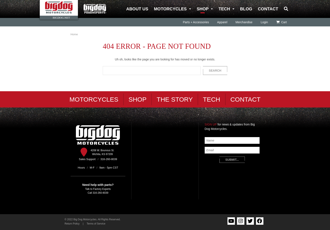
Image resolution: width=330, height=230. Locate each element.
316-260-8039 (100, 192)
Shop (202, 9)
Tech (224, 9)
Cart (281, 22)
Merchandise (244, 22)
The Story (175, 99)
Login (264, 22)
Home (74, 34)
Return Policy (72, 223)
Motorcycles (170, 9)
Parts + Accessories (196, 22)
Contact (268, 9)
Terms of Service (96, 223)
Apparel (222, 22)
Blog (246, 9)
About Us (137, 9)
